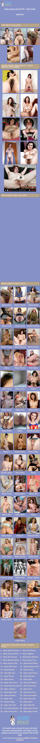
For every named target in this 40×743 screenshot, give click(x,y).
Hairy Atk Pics (29, 705)
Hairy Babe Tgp (10, 692)
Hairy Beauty (9, 670)
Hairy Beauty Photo (11, 660)
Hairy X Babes (10, 689)
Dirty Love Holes (30, 695)
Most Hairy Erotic (30, 711)
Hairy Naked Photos (11, 650)
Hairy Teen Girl (10, 705)
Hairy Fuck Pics (29, 686)
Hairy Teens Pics (11, 683)
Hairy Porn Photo (30, 663)
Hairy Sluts (27, 679)
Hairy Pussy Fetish (10, 654)
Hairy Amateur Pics (31, 666)
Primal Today (9, 702)
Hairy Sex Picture (10, 657)
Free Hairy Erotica (11, 708)
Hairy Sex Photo (29, 650)
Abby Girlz (8, 699)
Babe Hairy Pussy (30, 708)
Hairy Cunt (27, 689)
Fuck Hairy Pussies (12, 686)
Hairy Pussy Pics (29, 660)
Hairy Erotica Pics (10, 663)
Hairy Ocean (9, 676)
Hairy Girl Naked (30, 683)
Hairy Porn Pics (29, 692)
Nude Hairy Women (30, 657)
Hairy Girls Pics (10, 666)
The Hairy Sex (9, 673)
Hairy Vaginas (28, 654)
